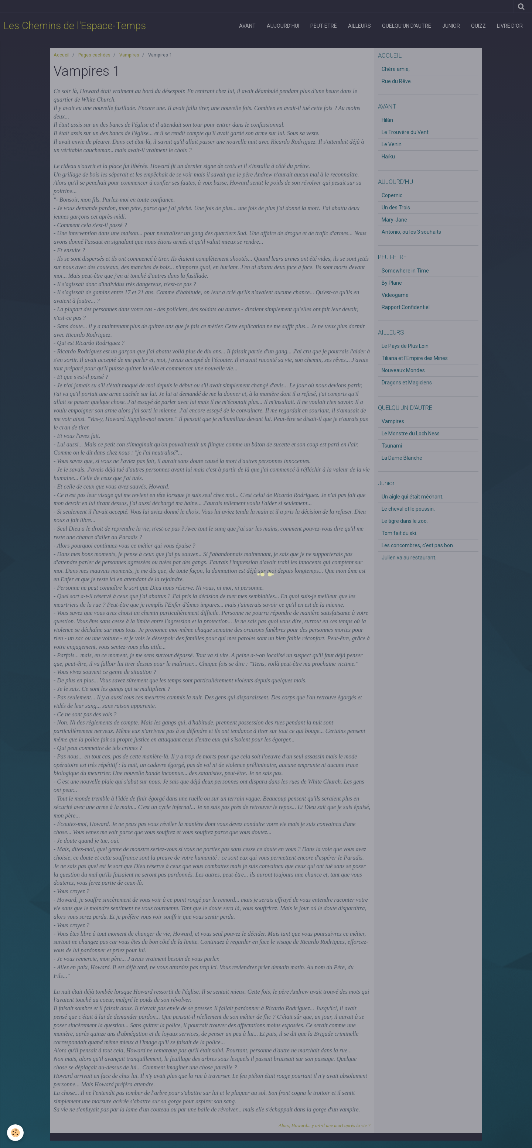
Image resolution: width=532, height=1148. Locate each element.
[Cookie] (15, 1132)
